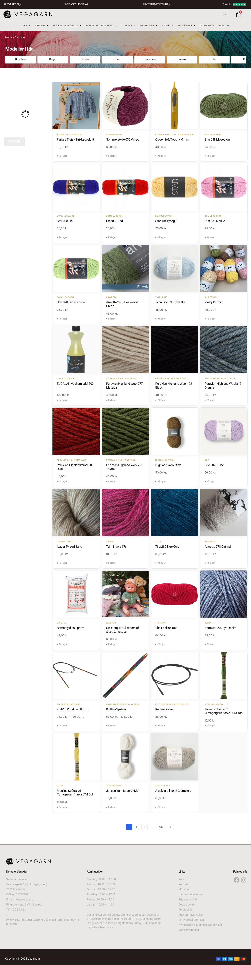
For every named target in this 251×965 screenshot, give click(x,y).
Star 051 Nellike (215, 221)
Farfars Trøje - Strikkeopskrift (75, 139)
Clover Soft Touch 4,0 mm (172, 139)
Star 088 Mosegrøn (217, 139)
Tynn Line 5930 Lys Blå (170, 302)
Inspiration (207, 25)
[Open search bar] (224, 14)
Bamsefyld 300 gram (70, 627)
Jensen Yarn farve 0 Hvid (122, 790)
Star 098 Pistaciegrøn (71, 302)
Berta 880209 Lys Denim (221, 627)
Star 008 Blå (65, 221)
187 (161, 826)
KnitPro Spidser (116, 709)
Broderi (41, 25)
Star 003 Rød (114, 221)
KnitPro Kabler (164, 709)
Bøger (167, 25)
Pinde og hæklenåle (67, 25)
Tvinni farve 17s (116, 546)
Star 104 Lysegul (166, 221)
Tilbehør (128, 25)
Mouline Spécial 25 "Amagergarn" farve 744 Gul (75, 792)
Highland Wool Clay (168, 465)
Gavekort (224, 25)
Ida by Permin (214, 302)
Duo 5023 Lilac (214, 465)
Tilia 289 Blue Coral (167, 546)
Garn (26, 25)
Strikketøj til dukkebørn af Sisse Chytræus (122, 629)
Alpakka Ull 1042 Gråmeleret (173, 790)
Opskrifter (149, 25)
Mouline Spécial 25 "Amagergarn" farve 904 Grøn (224, 711)
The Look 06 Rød (166, 627)
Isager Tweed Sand (69, 546)
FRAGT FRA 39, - (12, 4)
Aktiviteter (186, 25)
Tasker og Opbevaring (101, 25)
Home (8, 37)
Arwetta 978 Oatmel (218, 546)
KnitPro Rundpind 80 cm (72, 709)
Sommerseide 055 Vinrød (122, 139)
